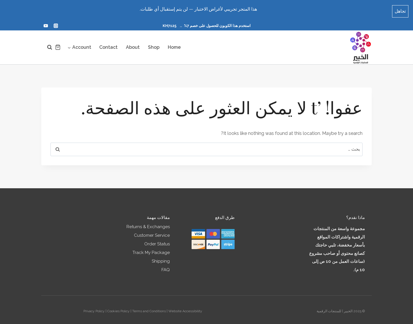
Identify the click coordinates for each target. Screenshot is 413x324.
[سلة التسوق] (58, 44)
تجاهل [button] (400, 9)
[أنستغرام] (55, 23)
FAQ (165, 267)
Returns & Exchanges (148, 224)
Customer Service (152, 232)
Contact (108, 44)
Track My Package (151, 250)
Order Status (157, 241)
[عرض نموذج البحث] (46, 44)
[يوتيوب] (45, 23)
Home (174, 44)
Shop (153, 44)
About (133, 44)
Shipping (161, 258)
